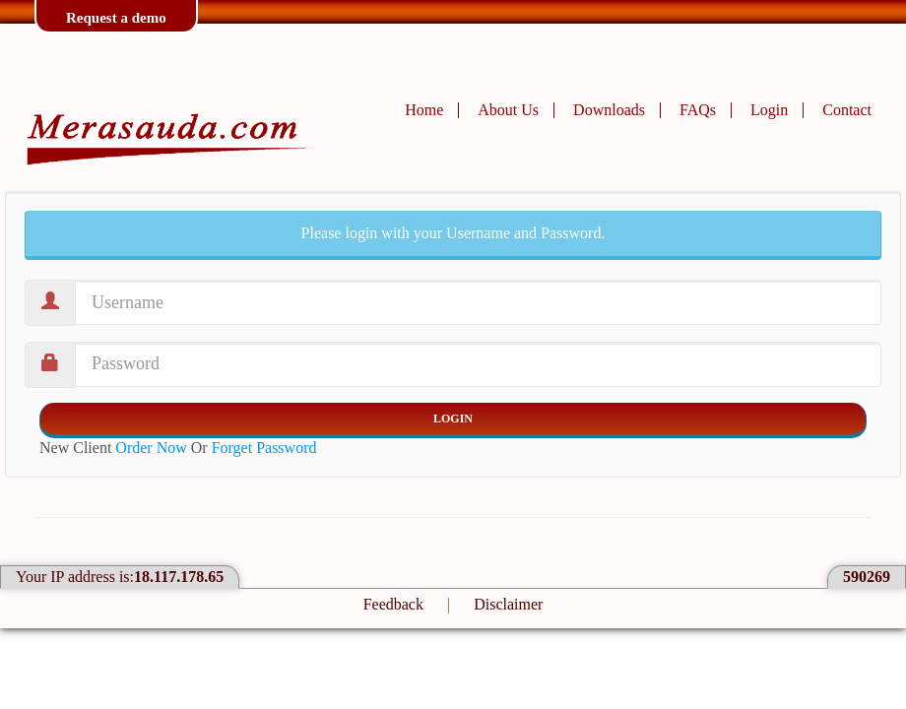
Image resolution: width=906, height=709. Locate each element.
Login (769, 109)
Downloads (609, 109)
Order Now (150, 447)
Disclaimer (508, 604)
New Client (113, 447)
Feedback (393, 604)
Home (424, 109)
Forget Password (264, 447)
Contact (847, 109)
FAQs (698, 109)
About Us (508, 109)
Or (254, 447)
